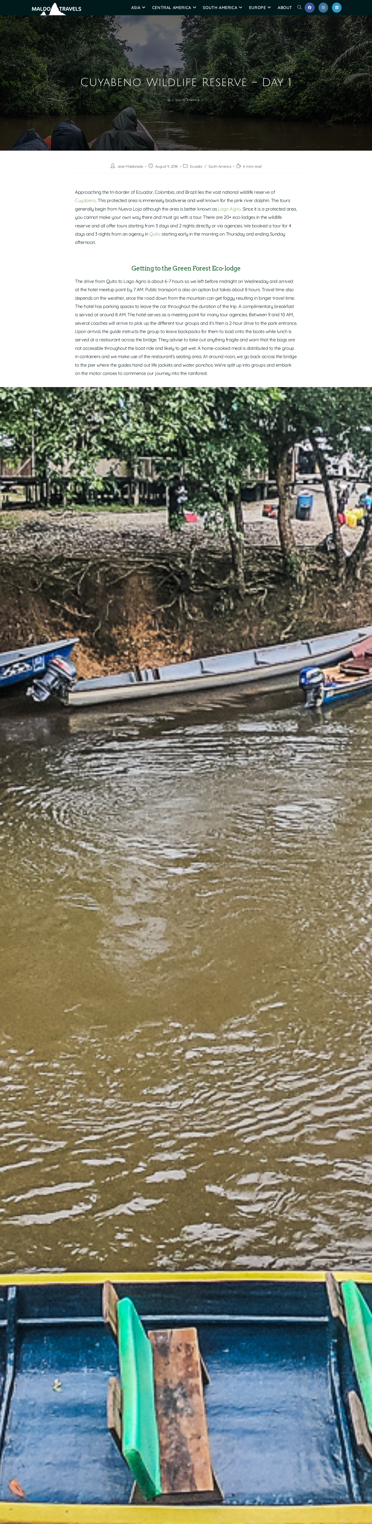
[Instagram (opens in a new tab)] (323, 8)
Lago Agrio (229, 209)
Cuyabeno (85, 200)
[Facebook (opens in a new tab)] (310, 8)
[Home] (169, 100)
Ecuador (196, 166)
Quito (154, 234)
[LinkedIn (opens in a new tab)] (337, 8)
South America (219, 166)
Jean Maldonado (130, 166)
